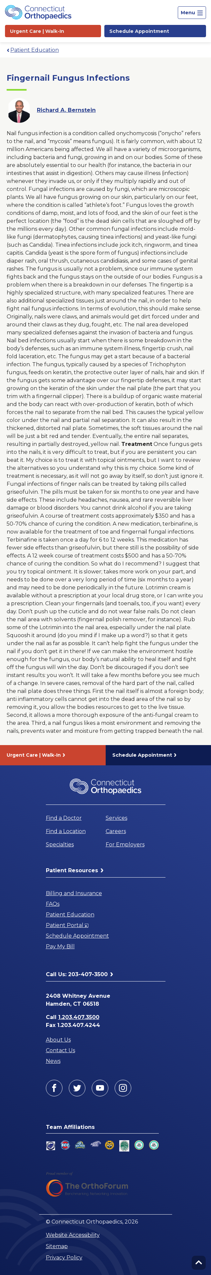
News (53, 1061)
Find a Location (66, 831)
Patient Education (34, 50)
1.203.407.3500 (78, 1017)
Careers (116, 831)
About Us (58, 1040)
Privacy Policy (64, 1257)
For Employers (125, 844)
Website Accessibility (73, 1235)
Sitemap (57, 1246)
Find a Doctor (64, 818)
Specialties (60, 844)
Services (116, 818)
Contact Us (60, 1050)
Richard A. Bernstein (66, 110)
